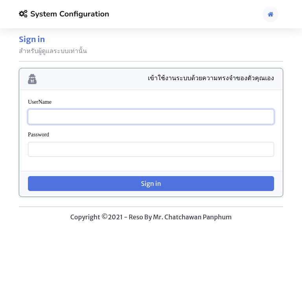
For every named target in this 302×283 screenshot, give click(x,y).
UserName (40, 102)
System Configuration (64, 14)
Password (38, 135)
